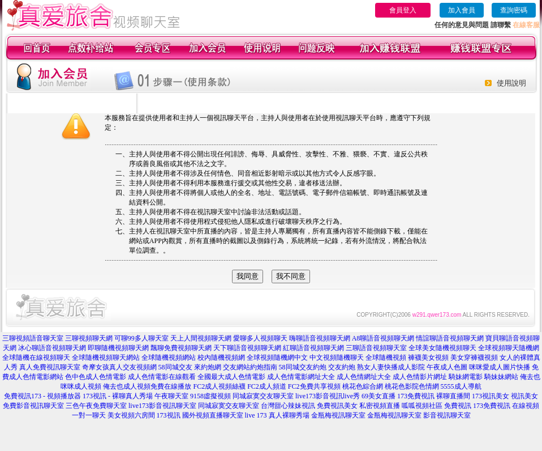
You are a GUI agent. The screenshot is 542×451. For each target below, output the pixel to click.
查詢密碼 (513, 10)
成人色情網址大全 (364, 377)
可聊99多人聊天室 (141, 338)
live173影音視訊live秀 (327, 396)
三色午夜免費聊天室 (96, 406)
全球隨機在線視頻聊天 (36, 357)
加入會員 (461, 10)
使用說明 (511, 83)
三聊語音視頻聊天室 (376, 348)
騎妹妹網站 (501, 377)
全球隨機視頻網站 (168, 357)
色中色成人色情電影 (95, 377)
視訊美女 (524, 396)
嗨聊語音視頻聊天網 (319, 338)
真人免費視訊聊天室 (49, 367)
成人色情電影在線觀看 (162, 377)
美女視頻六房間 (131, 415)
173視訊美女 (490, 396)
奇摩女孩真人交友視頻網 (119, 367)
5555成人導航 (461, 386)
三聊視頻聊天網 (89, 338)
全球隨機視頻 (385, 357)
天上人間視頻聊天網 (200, 338)
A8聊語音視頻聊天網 (383, 338)
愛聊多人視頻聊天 (260, 338)
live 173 (256, 415)
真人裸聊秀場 (289, 415)
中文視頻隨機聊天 (336, 357)
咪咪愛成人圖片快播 (499, 367)
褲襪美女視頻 (428, 357)
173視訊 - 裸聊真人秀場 (118, 396)
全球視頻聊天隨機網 (508, 348)
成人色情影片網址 (420, 377)
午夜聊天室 (171, 396)
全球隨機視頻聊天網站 (106, 357)
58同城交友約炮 (302, 367)
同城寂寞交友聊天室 (263, 396)
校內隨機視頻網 (221, 357)
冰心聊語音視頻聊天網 (52, 348)
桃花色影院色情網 (412, 386)
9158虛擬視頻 (210, 396)
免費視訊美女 (337, 406)
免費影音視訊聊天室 (33, 406)
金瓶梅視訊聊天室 (338, 415)
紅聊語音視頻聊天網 (313, 348)
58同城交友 (175, 367)
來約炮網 (207, 367)
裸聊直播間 (453, 396)
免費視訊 (457, 406)
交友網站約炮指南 (250, 367)
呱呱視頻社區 (422, 406)
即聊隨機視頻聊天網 (118, 348)
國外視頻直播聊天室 (212, 415)
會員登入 (402, 10)
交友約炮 (341, 367)
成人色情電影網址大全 (301, 377)
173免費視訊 (416, 396)
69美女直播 (378, 396)
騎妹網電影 (466, 377)
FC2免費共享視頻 (314, 386)
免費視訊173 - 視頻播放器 (42, 396)
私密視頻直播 (379, 406)
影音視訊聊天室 (447, 415)
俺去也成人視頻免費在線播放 (147, 386)
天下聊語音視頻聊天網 (247, 348)
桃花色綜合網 (362, 386)
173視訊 (168, 415)
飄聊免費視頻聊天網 (181, 348)
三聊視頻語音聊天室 (32, 338)
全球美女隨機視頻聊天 (442, 348)
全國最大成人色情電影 (231, 377)
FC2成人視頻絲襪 (219, 386)
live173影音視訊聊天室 (162, 406)
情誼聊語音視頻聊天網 (450, 338)
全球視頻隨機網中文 (277, 357)
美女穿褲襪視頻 (474, 357)
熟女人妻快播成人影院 (391, 367)
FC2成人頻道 (266, 386)
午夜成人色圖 (447, 367)
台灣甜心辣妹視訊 (288, 406)
